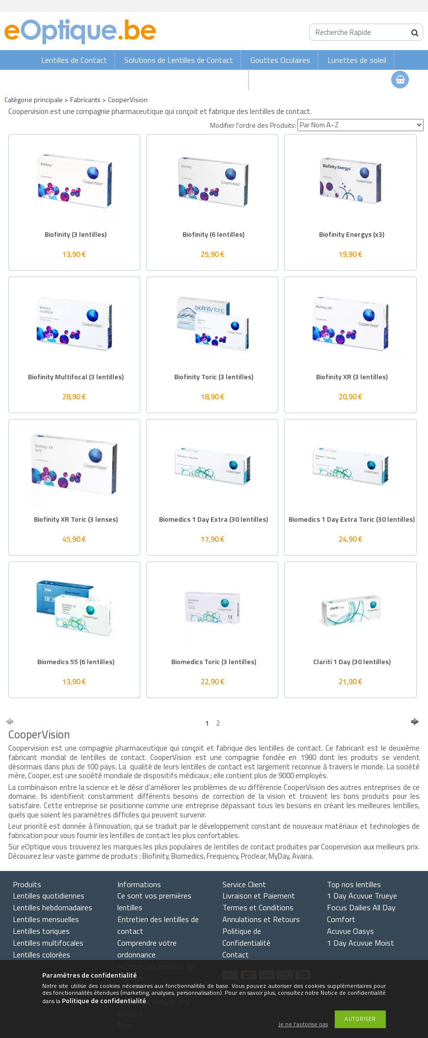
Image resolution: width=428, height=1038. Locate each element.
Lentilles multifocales (48, 943)
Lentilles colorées (41, 954)
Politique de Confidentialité (246, 937)
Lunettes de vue (214, 80)
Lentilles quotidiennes (48, 895)
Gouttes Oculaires (280, 60)
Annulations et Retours (261, 919)
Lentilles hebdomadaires (52, 907)
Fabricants (85, 99)
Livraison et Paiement (258, 895)
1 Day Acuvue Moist (360, 943)
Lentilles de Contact (74, 60)
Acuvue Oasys (350, 931)
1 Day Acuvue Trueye (362, 895)
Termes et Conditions (258, 907)
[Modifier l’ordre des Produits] (360, 125)
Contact (235, 954)
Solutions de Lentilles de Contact (178, 60)
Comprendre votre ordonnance (147, 948)
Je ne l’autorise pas (303, 1024)
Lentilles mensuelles (46, 919)
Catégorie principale (33, 99)
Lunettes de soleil (356, 60)
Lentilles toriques (41, 931)
